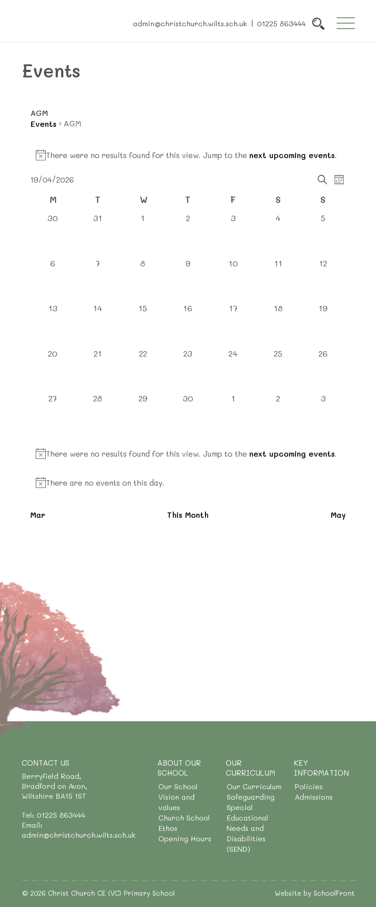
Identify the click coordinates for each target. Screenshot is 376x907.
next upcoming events (292, 155)
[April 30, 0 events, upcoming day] (188, 415)
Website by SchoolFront (315, 892)
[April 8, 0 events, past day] (143, 280)
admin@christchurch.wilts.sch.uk (190, 23)
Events (43, 124)
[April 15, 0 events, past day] (143, 325)
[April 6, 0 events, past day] (53, 280)
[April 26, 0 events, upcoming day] (323, 370)
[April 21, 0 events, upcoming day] (98, 370)
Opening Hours (184, 838)
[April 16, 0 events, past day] (188, 325)
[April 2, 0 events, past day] (188, 235)
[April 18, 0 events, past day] (278, 325)
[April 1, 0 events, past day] (143, 235)
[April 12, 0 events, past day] (323, 280)
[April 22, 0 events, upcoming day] (143, 370)
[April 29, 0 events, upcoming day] (143, 415)
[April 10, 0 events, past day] (233, 280)
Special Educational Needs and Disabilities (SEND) (247, 828)
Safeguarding (251, 796)
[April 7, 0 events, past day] (98, 280)
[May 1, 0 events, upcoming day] (233, 415)
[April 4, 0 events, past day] (278, 235)
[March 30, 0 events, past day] (53, 235)
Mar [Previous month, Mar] (37, 515)
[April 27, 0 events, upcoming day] (53, 415)
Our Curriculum (254, 786)
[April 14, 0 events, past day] (98, 325)
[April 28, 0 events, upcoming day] (98, 415)
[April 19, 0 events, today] (323, 325)
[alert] (188, 155)
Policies (309, 786)
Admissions (314, 796)
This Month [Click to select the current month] (188, 515)
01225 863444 (281, 23)
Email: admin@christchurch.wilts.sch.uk (79, 829)
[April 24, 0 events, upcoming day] (233, 370)
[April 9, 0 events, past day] (188, 280)
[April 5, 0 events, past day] (323, 235)
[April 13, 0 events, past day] (53, 325)
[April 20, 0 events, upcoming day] (53, 370)
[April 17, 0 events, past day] (233, 325)
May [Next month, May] (338, 515)
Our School (178, 786)
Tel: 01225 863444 (53, 815)
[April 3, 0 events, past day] (233, 235)
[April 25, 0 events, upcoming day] (278, 370)
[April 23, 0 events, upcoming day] (188, 370)
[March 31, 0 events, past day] (98, 235)
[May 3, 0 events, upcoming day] (323, 415)
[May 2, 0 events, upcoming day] (278, 415)
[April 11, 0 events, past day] (278, 280)
